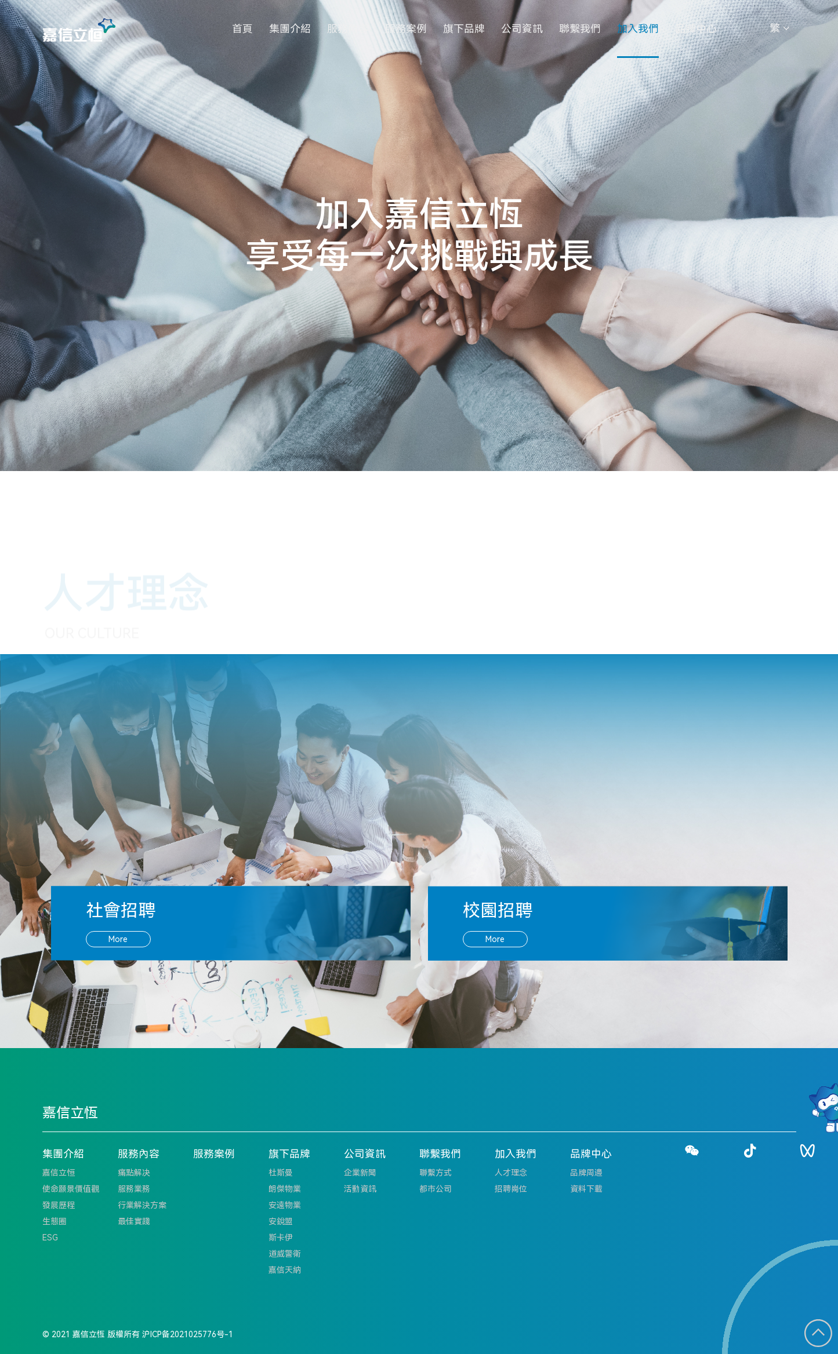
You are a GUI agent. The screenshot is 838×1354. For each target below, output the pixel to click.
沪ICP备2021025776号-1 (187, 1334)
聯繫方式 (435, 1172)
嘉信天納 (285, 1270)
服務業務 (134, 1189)
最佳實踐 (134, 1221)
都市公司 (435, 1189)
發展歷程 (58, 1205)
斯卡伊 (281, 1237)
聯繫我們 (580, 29)
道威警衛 (285, 1253)
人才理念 (511, 1172)
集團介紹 (290, 29)
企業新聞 (360, 1172)
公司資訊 (522, 29)
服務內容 (348, 29)
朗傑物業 (285, 1189)
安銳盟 (281, 1221)
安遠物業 (285, 1205)
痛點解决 (134, 1172)
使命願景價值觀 (70, 1189)
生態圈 (54, 1221)
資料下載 (586, 1189)
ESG (50, 1237)
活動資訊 (360, 1189)
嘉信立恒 (58, 1172)
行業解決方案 (142, 1205)
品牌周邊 (586, 1172)
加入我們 (638, 29)
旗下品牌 (464, 29)
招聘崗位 (511, 1189)
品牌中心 (696, 29)
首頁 (242, 29)
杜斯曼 (281, 1172)
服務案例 (406, 29)
